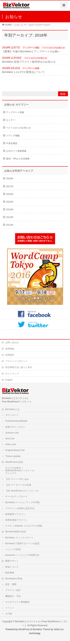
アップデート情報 (31, 48)
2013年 (9, 217)
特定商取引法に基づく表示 (18, 367)
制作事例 (9, 572)
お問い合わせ (12, 342)
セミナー (10, 120)
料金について (12, 567)
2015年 (9, 202)
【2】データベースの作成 (18, 485)
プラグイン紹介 (13, 590)
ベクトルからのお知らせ (53, 48)
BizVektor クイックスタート (19, 537)
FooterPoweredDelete (16, 421)
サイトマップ (12, 373)
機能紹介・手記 (13, 596)
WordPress (24, 629)
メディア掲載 (13, 135)
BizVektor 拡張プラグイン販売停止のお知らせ (29, 61)
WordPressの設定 (14, 462)
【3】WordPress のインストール (22, 490)
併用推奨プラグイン (15, 514)
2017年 (9, 186)
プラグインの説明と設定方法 (19, 508)
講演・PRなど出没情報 (17, 158)
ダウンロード (12, 415)
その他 (8, 613)
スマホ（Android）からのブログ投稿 (23, 526)
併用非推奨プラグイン (16, 520)
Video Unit (10, 444)
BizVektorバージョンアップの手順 (22, 502)
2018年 (9, 178)
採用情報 (9, 348)
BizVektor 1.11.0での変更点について (23, 72)
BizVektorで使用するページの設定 (22, 543)
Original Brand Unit (15, 450)
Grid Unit (9, 438)
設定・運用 (10, 584)
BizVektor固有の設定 (15, 531)
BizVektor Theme (41, 629)
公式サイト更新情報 (16, 151)
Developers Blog (13, 578)
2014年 (9, 209)
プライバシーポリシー (16, 361)
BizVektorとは (12, 409)
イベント (9, 607)
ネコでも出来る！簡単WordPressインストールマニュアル (19, 470)
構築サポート (12, 561)
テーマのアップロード (16, 496)
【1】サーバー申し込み (17, 479)
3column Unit (12, 432)
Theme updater (13, 456)
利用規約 (9, 355)
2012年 (9, 225)
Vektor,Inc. (59, 629)
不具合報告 (11, 143)
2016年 (9, 194)
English (9, 380)
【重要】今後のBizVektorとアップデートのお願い (31, 51)
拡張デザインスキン (15, 427)
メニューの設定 (13, 549)
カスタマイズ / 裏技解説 (17, 602)
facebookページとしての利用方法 (22, 555)
